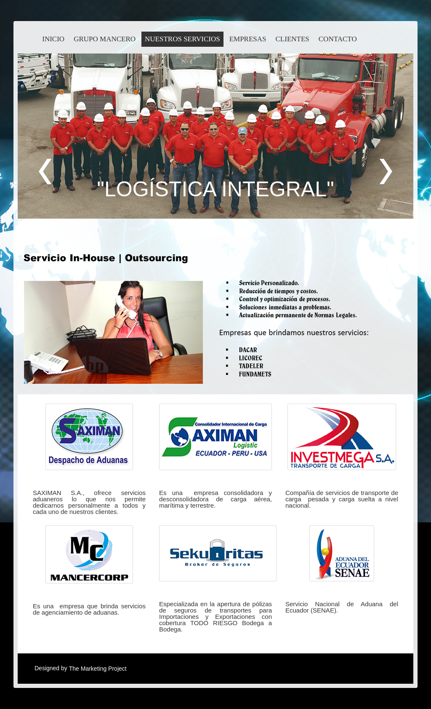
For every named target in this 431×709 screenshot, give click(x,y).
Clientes (292, 39)
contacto (338, 39)
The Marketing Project (98, 668)
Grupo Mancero (105, 39)
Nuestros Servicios (182, 39)
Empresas (247, 39)
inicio (53, 39)
